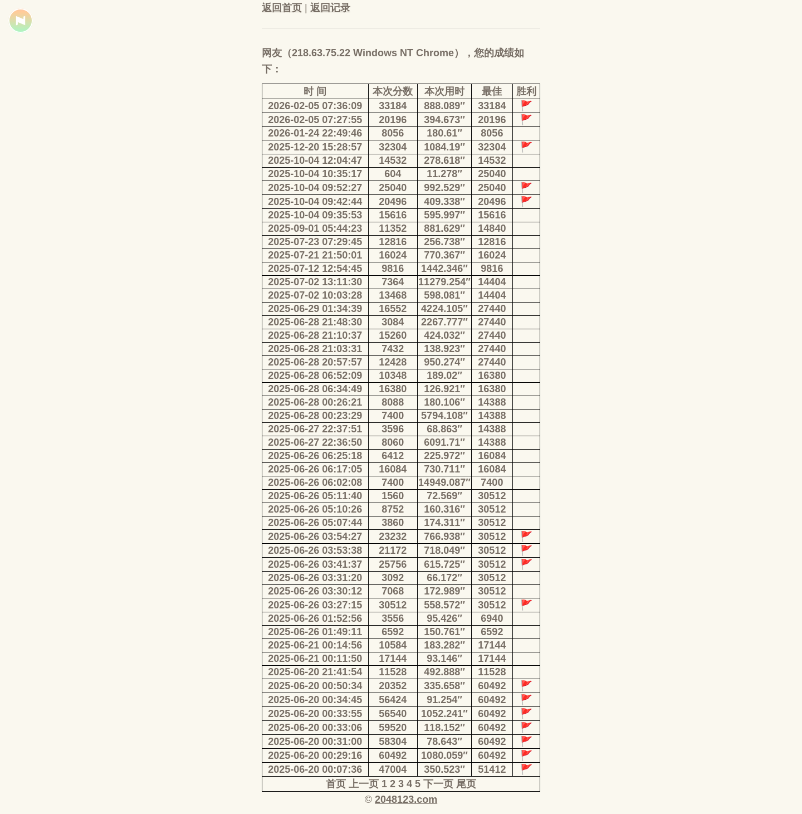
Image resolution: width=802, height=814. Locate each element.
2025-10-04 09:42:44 (315, 201)
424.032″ (444, 335)
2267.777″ (444, 322)
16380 (492, 375)
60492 (492, 685)
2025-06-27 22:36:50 (315, 442)
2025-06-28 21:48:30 (315, 322)
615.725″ (444, 564)
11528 (393, 671)
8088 (393, 402)
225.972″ (444, 455)
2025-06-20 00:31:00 (315, 741)
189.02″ (444, 375)
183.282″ (444, 645)
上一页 (364, 783)
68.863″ (444, 429)
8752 (393, 509)
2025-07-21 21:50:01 (315, 255)
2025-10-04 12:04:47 (315, 160)
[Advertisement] (178, 262)
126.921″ (444, 388)
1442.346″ (444, 268)
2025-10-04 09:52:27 (315, 187)
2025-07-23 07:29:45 (315, 241)
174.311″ (444, 522)
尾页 (466, 783)
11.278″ (444, 173)
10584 (393, 645)
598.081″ (444, 295)
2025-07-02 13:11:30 (315, 281)
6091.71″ (444, 442)
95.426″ (444, 618)
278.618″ (444, 160)
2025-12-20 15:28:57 (315, 147)
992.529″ (444, 187)
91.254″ (444, 699)
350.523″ (444, 769)
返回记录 (330, 7)
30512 (492, 495)
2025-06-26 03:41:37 (315, 564)
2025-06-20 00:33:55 (315, 713)
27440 (492, 308)
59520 (393, 727)
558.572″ (444, 605)
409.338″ (444, 201)
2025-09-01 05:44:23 (315, 228)
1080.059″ (444, 755)
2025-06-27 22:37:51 (315, 429)
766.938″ (444, 536)
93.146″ (444, 658)
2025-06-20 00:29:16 (315, 755)
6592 (393, 631)
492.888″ (444, 671)
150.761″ (444, 631)
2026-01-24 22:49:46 (315, 133)
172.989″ (444, 591)
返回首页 (282, 7)
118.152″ (444, 727)
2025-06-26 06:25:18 (315, 455)
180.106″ (444, 402)
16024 (393, 255)
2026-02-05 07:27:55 (315, 119)
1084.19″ (444, 147)
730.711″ (444, 469)
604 (392, 173)
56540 (393, 713)
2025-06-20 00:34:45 (315, 699)
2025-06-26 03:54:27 (315, 536)
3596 (393, 429)
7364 (393, 281)
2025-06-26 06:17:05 (315, 469)
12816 (393, 241)
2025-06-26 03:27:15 (315, 605)
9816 (393, 268)
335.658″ (444, 685)
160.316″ (444, 509)
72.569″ (444, 495)
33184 (393, 105)
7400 (393, 415)
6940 (492, 618)
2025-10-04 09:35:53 (315, 215)
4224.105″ (444, 308)
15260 (393, 335)
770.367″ (444, 255)
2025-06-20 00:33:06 (315, 727)
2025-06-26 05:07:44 (315, 522)
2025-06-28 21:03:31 (315, 348)
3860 (393, 522)
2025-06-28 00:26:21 (315, 402)
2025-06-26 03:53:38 (315, 550)
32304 (393, 147)
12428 (393, 362)
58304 (393, 741)
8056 (393, 133)
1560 (393, 495)
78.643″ (444, 741)
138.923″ (444, 348)
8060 (393, 442)
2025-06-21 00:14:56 (315, 645)
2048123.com (406, 799)
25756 (393, 564)
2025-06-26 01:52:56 (315, 618)
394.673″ (444, 119)
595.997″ (444, 215)
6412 (393, 455)
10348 (393, 375)
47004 (393, 769)
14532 (393, 160)
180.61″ (444, 133)
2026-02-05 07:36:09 (315, 105)
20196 (393, 119)
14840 (492, 228)
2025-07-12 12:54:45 (315, 268)
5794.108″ (444, 415)
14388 (492, 402)
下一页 (438, 783)
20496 (393, 201)
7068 (393, 591)
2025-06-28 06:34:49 (315, 388)
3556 (393, 618)
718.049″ (444, 550)
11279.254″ (444, 281)
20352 (393, 685)
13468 (393, 295)
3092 (393, 577)
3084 (393, 322)
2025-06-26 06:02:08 (315, 482)
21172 (393, 550)
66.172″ (444, 577)
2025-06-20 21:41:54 (315, 671)
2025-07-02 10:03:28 (315, 295)
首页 (336, 783)
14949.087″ (444, 482)
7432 (393, 348)
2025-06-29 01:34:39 (315, 308)
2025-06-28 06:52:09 (315, 375)
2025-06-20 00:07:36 (315, 769)
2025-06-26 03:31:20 (315, 577)
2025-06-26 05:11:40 (315, 495)
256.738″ (444, 241)
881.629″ (444, 228)
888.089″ (444, 105)
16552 (393, 308)
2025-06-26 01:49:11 (315, 631)
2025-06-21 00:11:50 (315, 658)
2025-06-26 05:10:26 (315, 509)
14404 (492, 281)
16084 (492, 455)
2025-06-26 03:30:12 (315, 591)
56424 (393, 699)
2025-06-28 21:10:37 (315, 335)
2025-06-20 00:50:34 (315, 685)
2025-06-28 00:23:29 (315, 415)
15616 (393, 215)
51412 (492, 769)
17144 (492, 645)
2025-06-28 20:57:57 (315, 362)
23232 (393, 536)
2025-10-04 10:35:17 (315, 173)
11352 (393, 228)
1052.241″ (444, 713)
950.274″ (444, 362)
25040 (492, 173)
